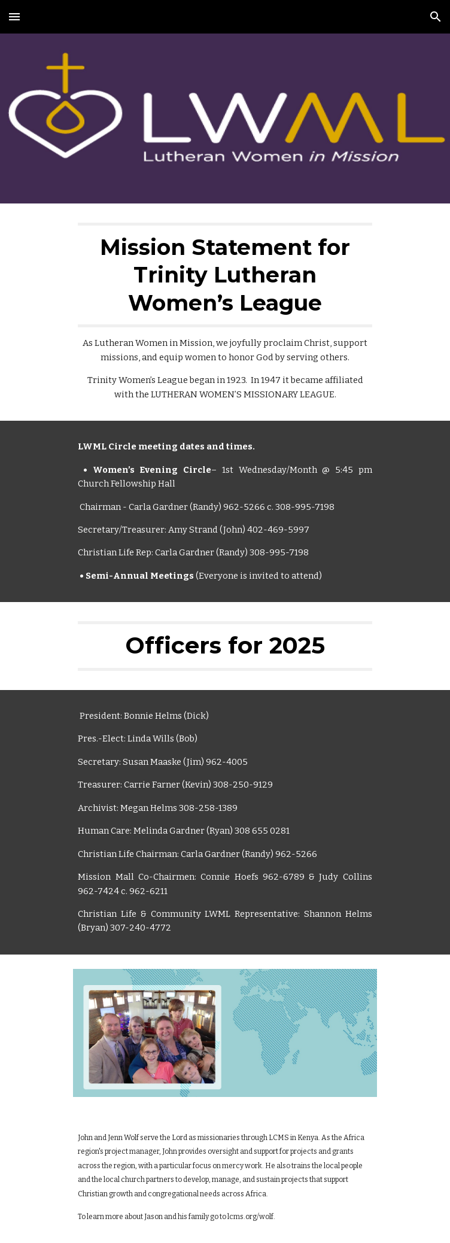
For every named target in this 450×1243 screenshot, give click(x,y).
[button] (14, 16)
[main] (224, 312)
